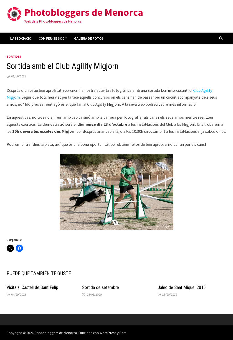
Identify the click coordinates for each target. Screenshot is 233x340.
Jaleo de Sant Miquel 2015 (182, 287)
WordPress (107, 332)
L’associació (20, 38)
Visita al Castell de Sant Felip (32, 287)
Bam (123, 332)
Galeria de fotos (89, 38)
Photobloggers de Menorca (83, 12)
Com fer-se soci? (53, 38)
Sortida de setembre (100, 287)
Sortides (14, 56)
